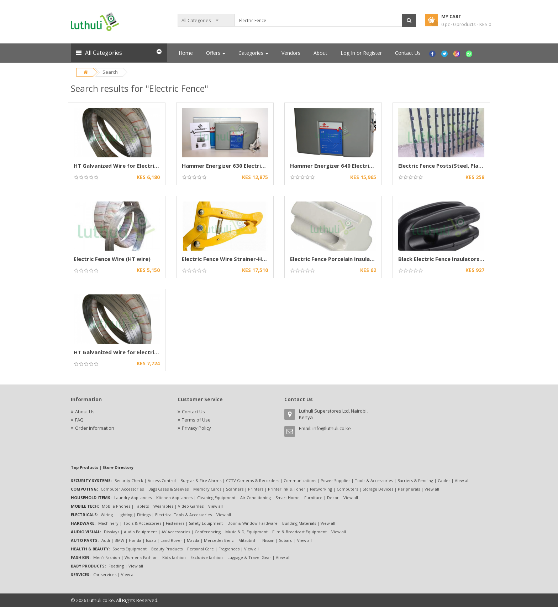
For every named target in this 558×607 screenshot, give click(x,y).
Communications (300, 480)
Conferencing (208, 531)
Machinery (108, 523)
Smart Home (287, 497)
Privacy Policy (196, 428)
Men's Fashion (106, 557)
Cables (444, 480)
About (320, 52)
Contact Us (408, 52)
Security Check (129, 480)
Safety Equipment (206, 523)
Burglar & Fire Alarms (200, 480)
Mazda (193, 540)
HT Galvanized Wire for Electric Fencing (126, 165)
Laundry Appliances (133, 497)
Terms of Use (196, 420)
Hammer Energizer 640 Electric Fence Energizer (352, 165)
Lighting (124, 514)
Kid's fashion (174, 557)
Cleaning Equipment (216, 497)
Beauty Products (167, 548)
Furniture (313, 497)
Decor (333, 497)
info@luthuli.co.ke (331, 428)
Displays (111, 531)
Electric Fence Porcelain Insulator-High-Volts (349, 258)
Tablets (142, 506)
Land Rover (171, 540)
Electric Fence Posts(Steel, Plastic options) (455, 165)
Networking (321, 489)
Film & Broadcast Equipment (299, 531)
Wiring (107, 514)
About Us (85, 411)
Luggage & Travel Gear (249, 557)
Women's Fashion (141, 557)
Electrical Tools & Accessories (183, 514)
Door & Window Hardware (252, 523)
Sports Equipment (129, 548)
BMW (119, 540)
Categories (253, 52)
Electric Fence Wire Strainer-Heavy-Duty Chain (244, 258)
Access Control (162, 480)
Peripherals (409, 489)
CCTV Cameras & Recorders (252, 480)
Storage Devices (378, 489)
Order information (94, 428)
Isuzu (151, 540)
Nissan (268, 540)
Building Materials (299, 523)
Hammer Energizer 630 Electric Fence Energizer (244, 165)
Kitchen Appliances (174, 497)
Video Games (191, 506)
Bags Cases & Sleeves (168, 489)
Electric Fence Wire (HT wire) (112, 258)
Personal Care (200, 548)
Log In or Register (361, 52)
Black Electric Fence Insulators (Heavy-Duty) (457, 258)
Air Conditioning (255, 497)
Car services (104, 574)
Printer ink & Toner (286, 489)
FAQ (79, 420)
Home (186, 52)
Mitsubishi (248, 540)
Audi (105, 540)
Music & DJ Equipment (246, 531)
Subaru (286, 540)
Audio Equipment (140, 531)
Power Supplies (335, 480)
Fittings (144, 514)
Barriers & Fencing (415, 480)
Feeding (116, 566)
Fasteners (175, 523)
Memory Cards (207, 489)
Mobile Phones (116, 506)
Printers (255, 489)
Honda (135, 540)
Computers (347, 489)
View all (462, 480)
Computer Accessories (122, 489)
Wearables (163, 506)
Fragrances (229, 548)
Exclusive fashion (206, 557)
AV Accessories (176, 531)
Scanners (234, 489)
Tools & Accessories (374, 480)
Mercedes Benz (219, 540)
